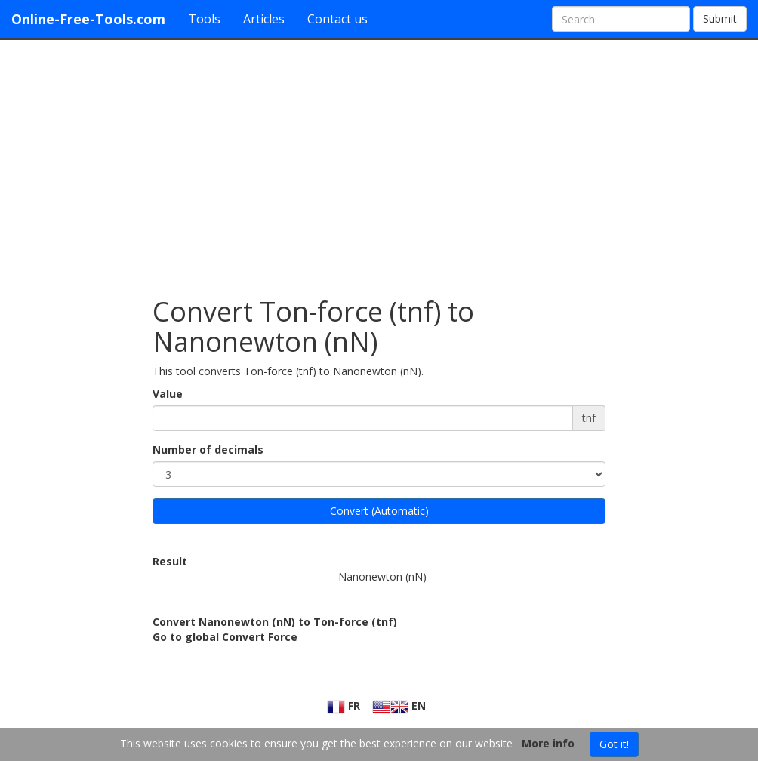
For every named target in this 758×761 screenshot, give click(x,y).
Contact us (337, 19)
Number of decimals (208, 449)
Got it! (614, 744)
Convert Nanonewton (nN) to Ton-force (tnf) (275, 622)
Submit (720, 18)
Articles (264, 19)
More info (548, 743)
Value (168, 394)
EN (399, 705)
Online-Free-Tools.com (88, 19)
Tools (204, 19)
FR (343, 705)
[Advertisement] (379, 161)
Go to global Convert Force (225, 637)
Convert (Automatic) (379, 511)
